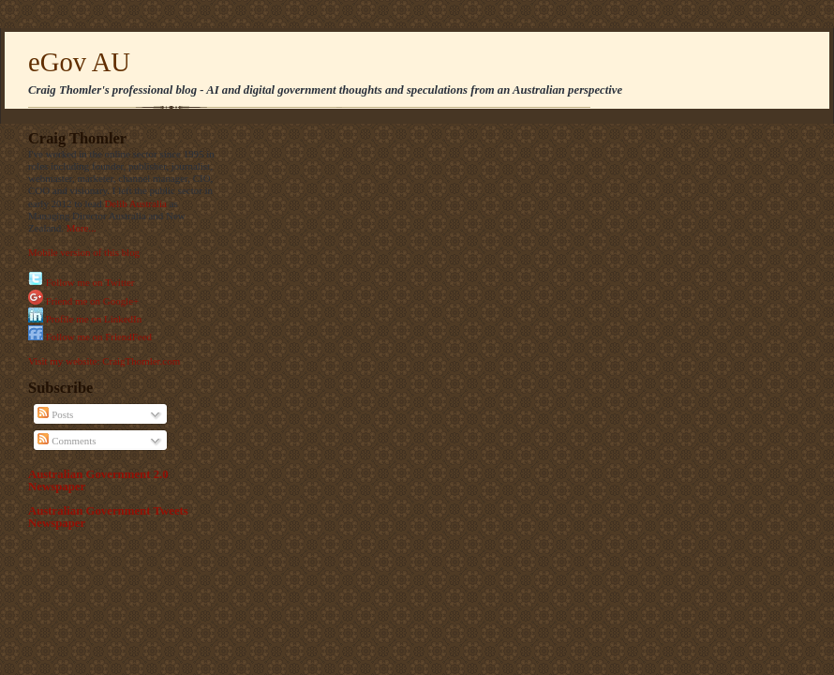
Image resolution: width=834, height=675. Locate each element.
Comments (66, 440)
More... (82, 227)
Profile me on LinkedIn (93, 318)
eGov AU (79, 62)
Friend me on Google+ (92, 301)
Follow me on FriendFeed (99, 336)
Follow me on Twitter (90, 282)
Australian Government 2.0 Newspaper (98, 480)
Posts (55, 414)
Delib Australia (135, 203)
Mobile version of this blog (84, 252)
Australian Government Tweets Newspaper (108, 517)
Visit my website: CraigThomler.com (104, 361)
